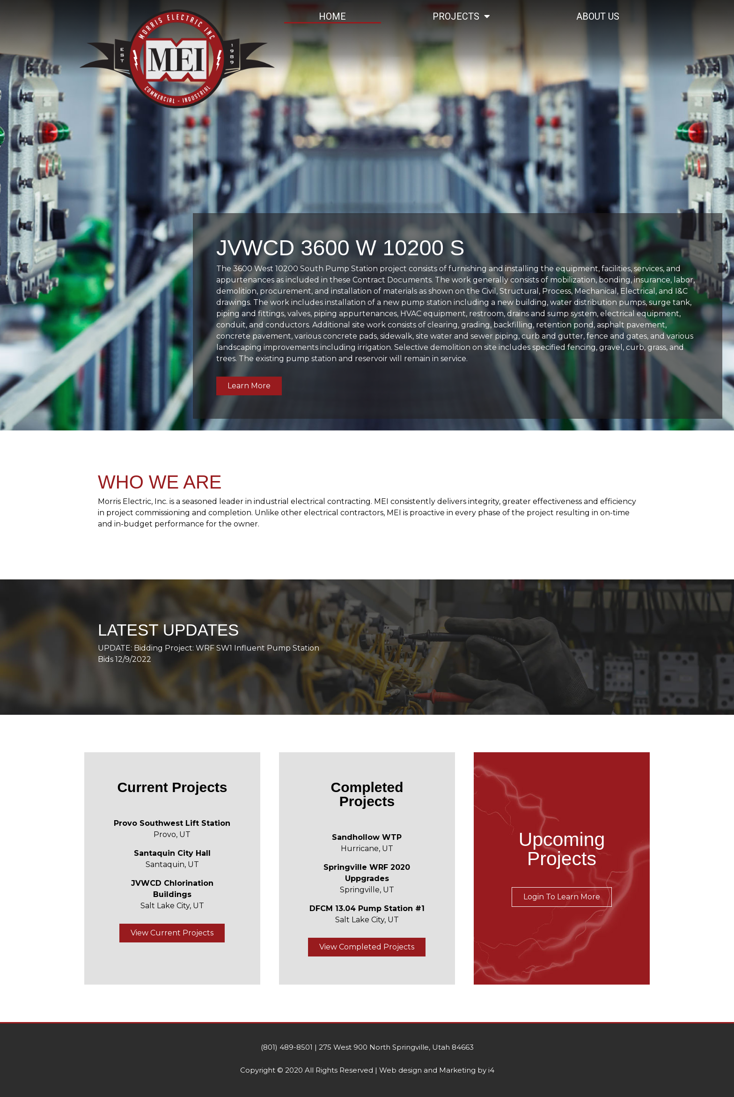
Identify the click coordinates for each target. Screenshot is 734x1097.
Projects (461, 16)
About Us (597, 16)
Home (332, 16)
